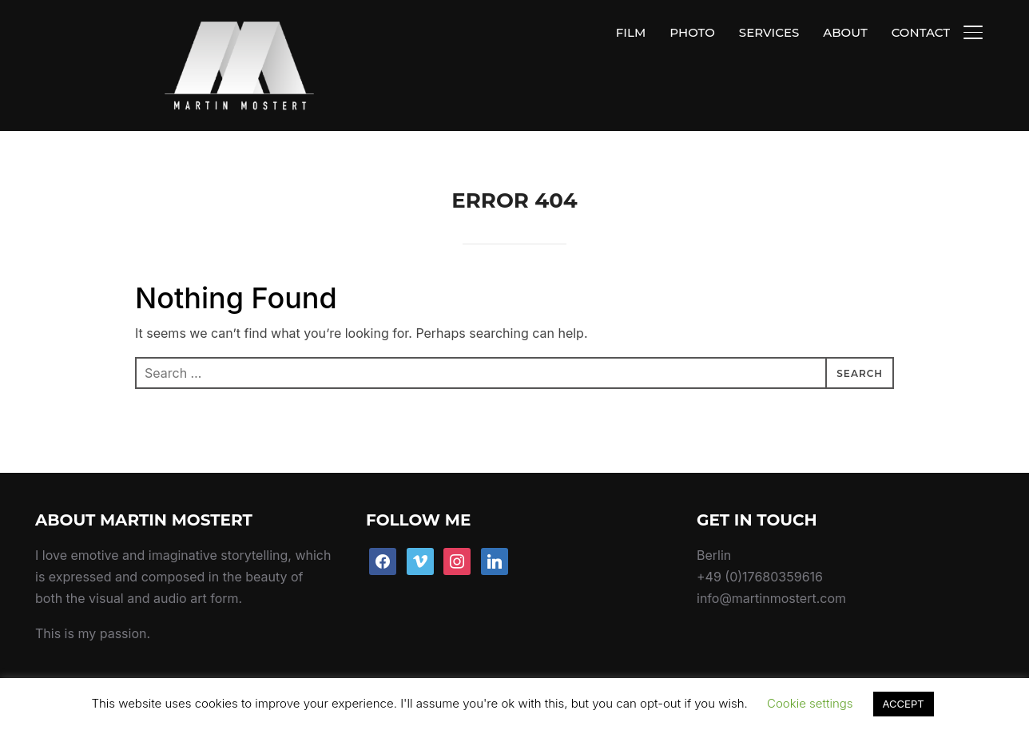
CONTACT (921, 32)
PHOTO (692, 32)
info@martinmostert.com (771, 561)
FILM (631, 32)
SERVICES (769, 32)
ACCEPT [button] (903, 703)
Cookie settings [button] (810, 703)
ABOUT (845, 32)
